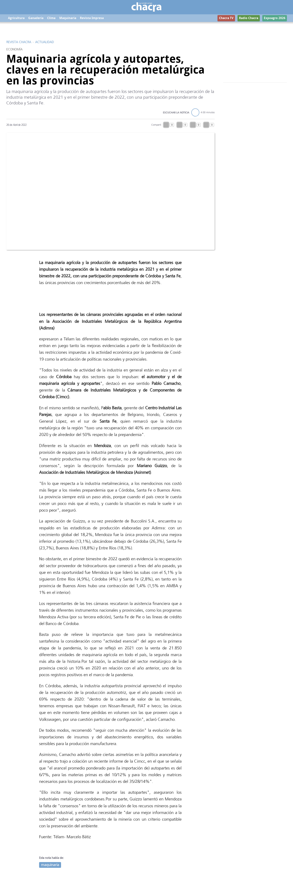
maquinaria (50, 865)
